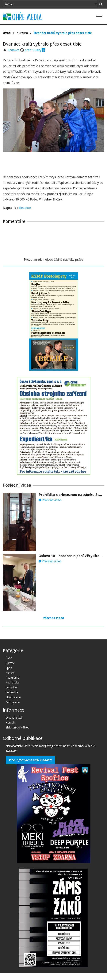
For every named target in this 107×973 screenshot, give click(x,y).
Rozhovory (12, 677)
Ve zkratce (12, 692)
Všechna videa (53, 618)
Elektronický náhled (17, 727)
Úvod (7, 33)
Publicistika (12, 682)
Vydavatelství (14, 717)
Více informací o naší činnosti (30, 760)
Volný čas (11, 687)
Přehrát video (50, 500)
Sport (9, 668)
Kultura (22, 33)
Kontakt (10, 722)
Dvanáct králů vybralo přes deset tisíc (63, 33)
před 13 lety (33, 50)
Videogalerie (13, 697)
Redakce (14, 50)
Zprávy (10, 663)
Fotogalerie (13, 702)
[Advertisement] (53, 162)
